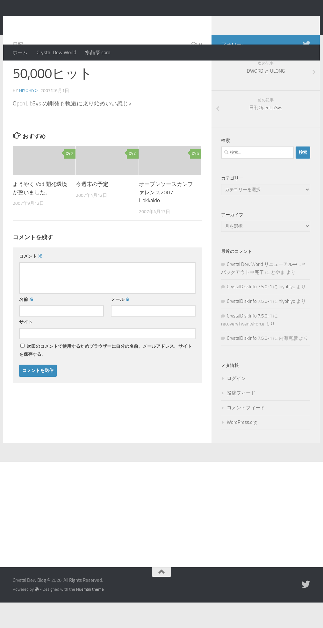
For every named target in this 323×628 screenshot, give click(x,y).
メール (120, 325)
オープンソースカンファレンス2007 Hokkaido (166, 217)
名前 (26, 325)
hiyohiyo (28, 116)
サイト (25, 347)
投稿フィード (241, 418)
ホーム (20, 52)
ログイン (236, 404)
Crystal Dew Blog (60, 22)
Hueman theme (90, 614)
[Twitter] (306, 70)
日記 (18, 70)
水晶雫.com (97, 52)
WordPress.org (242, 448)
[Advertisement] (161, 535)
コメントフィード (246, 433)
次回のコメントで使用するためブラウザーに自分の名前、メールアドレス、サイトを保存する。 (105, 375)
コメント (30, 281)
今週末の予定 (92, 209)
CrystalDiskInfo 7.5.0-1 (249, 312)
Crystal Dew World (56, 52)
